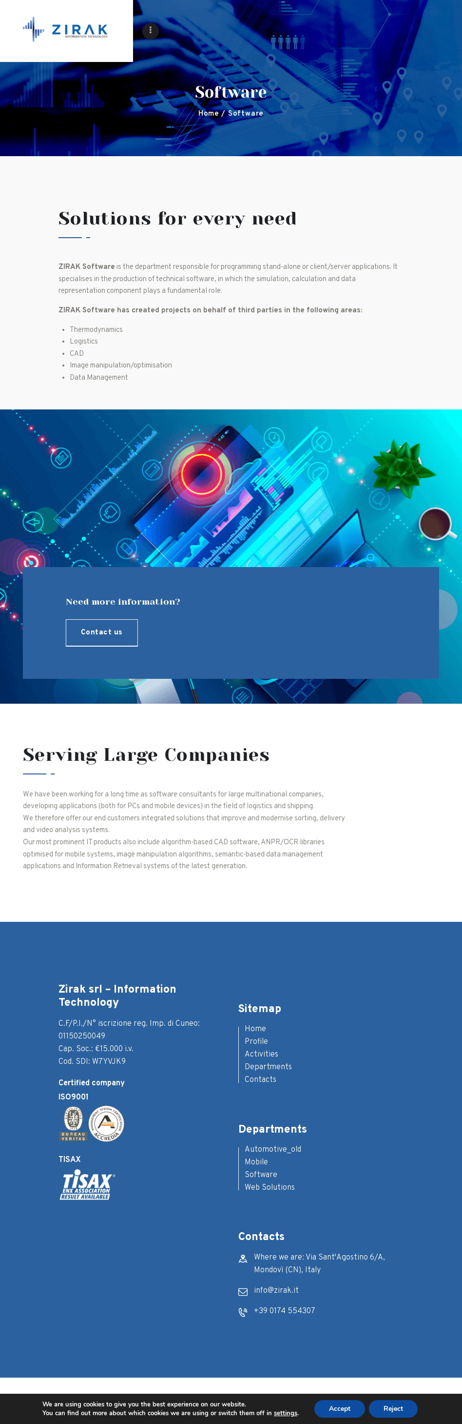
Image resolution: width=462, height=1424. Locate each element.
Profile (256, 1042)
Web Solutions (270, 1188)
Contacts (260, 1080)
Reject (393, 1408)
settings (285, 1413)
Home (208, 114)
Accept (339, 1408)
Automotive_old (273, 1150)
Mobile (256, 1162)
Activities (261, 1054)
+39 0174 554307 (284, 1311)
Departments (268, 1067)
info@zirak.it (276, 1291)
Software (261, 1175)
